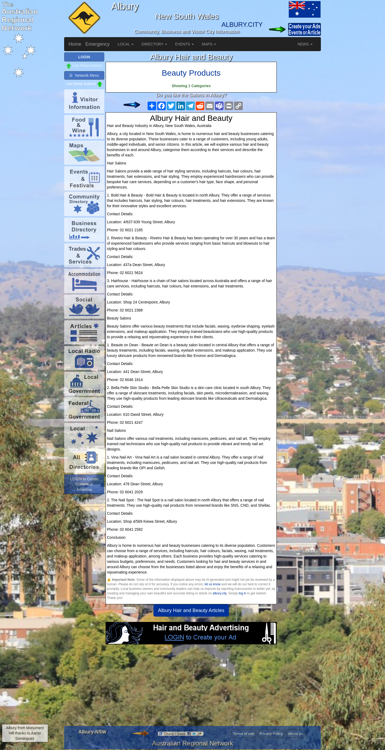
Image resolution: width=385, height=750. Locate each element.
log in (242, 593)
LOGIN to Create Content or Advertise (84, 484)
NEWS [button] (305, 44)
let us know (212, 584)
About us (295, 734)
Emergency (97, 44)
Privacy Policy (271, 734)
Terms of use (243, 734)
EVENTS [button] (184, 44)
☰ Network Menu (84, 75)
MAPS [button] (209, 44)
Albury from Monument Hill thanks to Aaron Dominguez (25, 733)
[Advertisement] (191, 687)
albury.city (219, 593)
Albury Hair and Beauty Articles (191, 610)
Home (74, 44)
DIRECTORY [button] (154, 44)
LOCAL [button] (125, 44)
